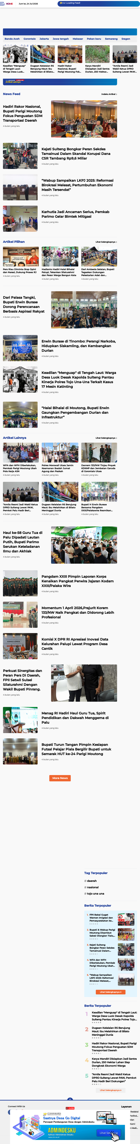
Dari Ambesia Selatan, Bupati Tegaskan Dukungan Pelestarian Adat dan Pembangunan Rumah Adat (97, 272)
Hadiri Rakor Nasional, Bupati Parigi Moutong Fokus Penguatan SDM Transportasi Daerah (70, 68)
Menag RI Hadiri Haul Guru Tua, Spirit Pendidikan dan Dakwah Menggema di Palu (75, 717)
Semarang (111, 38)
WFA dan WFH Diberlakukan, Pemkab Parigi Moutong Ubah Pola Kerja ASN (20, 468)
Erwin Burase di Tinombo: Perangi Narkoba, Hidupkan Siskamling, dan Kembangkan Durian (79, 346)
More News (60, 778)
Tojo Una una (95, 893)
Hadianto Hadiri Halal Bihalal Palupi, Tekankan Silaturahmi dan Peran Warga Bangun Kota (59, 272)
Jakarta (44, 38)
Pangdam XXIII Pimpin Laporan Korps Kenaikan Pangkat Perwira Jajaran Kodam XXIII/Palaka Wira (78, 581)
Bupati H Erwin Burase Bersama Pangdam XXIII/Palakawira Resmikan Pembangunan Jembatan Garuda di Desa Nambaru (96, 507)
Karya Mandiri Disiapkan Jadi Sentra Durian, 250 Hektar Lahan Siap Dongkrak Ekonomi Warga (97, 68)
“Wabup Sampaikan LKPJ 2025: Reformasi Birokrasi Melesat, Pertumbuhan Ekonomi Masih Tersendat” (77, 185)
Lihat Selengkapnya (106, 242)
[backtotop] (70, 1101)
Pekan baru (94, 38)
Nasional (93, 887)
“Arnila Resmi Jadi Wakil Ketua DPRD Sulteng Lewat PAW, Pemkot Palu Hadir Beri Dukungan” (20, 507)
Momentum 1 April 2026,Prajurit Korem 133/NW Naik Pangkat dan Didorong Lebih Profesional (78, 612)
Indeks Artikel (109, 94)
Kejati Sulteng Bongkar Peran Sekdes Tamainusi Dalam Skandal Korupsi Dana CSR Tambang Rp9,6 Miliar (76, 153)
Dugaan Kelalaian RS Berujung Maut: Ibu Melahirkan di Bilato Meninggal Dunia (42, 68)
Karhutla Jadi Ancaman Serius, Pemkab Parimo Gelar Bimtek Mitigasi (75, 214)
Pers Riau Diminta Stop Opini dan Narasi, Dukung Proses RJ (19, 271)
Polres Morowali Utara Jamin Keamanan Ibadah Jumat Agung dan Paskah (57, 468)
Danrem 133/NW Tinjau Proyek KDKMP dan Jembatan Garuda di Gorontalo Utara (98, 468)
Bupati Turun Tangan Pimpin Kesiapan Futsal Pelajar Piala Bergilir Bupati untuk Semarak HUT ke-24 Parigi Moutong (76, 749)
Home (9, 3)
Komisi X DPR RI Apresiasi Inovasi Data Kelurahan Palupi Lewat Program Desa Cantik (75, 644)
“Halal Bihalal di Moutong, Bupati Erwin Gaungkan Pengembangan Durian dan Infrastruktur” (75, 412)
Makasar (78, 38)
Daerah (92, 881)
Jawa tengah (61, 38)
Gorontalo (30, 38)
